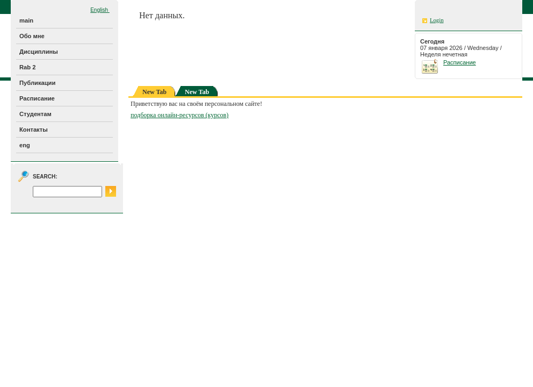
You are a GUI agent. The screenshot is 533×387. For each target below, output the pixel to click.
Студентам (35, 114)
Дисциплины (38, 51)
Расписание (37, 98)
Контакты (33, 129)
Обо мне (32, 36)
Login (436, 20)
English (100, 10)
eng (24, 145)
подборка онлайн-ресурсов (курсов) (179, 115)
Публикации (37, 83)
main (26, 20)
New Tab (197, 92)
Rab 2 (27, 67)
